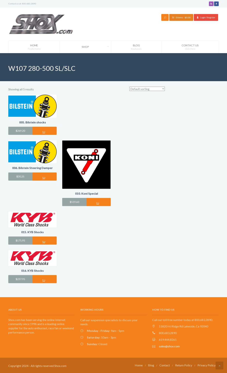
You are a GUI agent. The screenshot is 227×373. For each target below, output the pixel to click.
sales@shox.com (169, 346)
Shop (96, 46)
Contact (164, 365)
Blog (136, 47)
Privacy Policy (206, 365)
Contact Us (190, 47)
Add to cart (44, 132)
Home (34, 47)
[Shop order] (147, 89)
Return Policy (183, 365)
